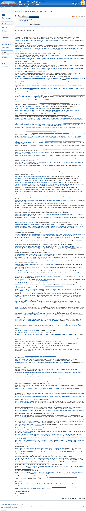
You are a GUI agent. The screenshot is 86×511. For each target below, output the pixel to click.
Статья (21, 27)
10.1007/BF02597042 (78, 240)
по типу (3, 30)
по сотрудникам (5, 38)
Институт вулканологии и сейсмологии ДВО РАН (10, 504)
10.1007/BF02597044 (26, 432)
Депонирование (5, 47)
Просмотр (26, 6)
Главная (11, 6)
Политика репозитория (44, 501)
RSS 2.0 (82, 16)
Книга (25, 27)
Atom (73, 16)
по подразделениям (6, 37)
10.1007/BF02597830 (19, 265)
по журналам (4, 31)
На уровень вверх (20, 15)
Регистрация (7, 7)
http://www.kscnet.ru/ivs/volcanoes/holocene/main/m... (33, 488)
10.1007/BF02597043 (37, 429)
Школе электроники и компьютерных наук (53, 506)
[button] (34, 17)
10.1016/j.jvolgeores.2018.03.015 (40, 258)
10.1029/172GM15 (18, 443)
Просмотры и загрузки (6, 44)
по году (3, 25)
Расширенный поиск (6, 18)
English (83, 6)
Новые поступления (6, 20)
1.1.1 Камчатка (30, 23)
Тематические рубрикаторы (25, 19)
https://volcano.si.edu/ (67, 483)
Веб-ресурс (50, 27)
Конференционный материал (40, 27)
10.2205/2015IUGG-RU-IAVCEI (21, 438)
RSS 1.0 (77, 16)
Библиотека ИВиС (5, 66)
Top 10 (3, 49)
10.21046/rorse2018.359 (20, 317)
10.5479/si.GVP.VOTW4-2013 (21, 485)
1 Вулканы (24, 20)
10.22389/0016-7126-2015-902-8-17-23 (60, 111)
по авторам (4, 27)
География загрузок (6, 46)
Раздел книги (30, 27)
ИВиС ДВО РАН (4, 6)
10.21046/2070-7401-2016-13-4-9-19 (55, 125)
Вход (2, 7)
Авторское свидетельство (60, 27)
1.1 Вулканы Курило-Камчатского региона (33, 21)
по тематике (4, 28)
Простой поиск (5, 17)
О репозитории (18, 6)
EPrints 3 (34, 506)
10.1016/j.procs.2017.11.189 (24, 287)
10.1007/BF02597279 (44, 280)
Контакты (51, 501)
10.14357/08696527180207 (20, 143)
